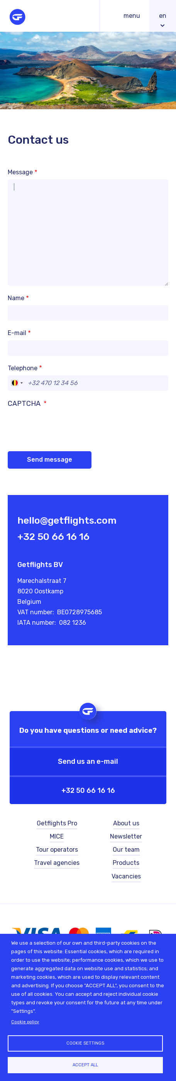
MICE (57, 836)
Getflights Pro (57, 823)
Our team (126, 849)
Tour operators (57, 849)
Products (126, 862)
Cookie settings (85, 1043)
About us (126, 823)
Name (16, 298)
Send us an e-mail (88, 761)
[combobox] (16, 383)
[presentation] (66, 424)
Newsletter (126, 836)
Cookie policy (25, 1021)
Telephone (22, 368)
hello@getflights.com (67, 520)
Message (20, 172)
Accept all (85, 1064)
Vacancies (126, 876)
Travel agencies (57, 862)
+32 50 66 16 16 (53, 536)
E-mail (17, 333)
